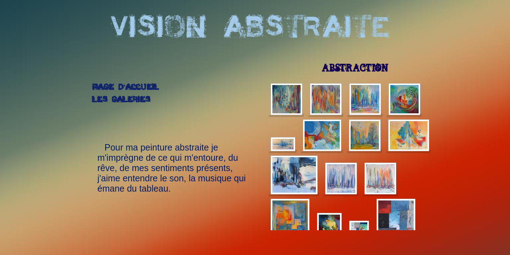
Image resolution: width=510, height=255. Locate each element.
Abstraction (355, 68)
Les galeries (121, 100)
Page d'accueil (125, 87)
